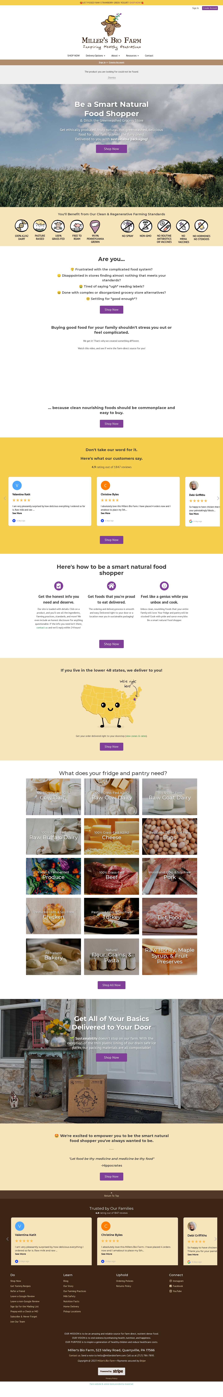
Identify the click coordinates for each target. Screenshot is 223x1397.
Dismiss (111, 77)
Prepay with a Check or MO (24, 1321)
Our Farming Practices (74, 1301)
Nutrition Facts (71, 1311)
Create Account (210, 8)
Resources (132, 55)
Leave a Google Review (22, 1306)
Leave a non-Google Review (24, 1311)
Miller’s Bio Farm (106, 1371)
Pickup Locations (72, 1321)
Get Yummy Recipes (20, 1296)
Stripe (142, 1371)
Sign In (195, 8)
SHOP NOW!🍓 (136, 2)
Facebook (176, 1296)
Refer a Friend (17, 1301)
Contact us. (75, 1365)
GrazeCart (129, 1394)
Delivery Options (95, 55)
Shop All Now (112, 989)
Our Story (68, 1296)
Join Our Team (17, 1332)
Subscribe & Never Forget (23, 1326)
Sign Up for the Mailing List (24, 1316)
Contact (149, 55)
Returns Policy (123, 1296)
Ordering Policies (124, 1291)
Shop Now (111, 149)
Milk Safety (69, 1306)
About (115, 55)
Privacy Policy (111, 1389)
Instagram (176, 1291)
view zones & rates (136, 739)
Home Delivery (71, 1316)
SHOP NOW (74, 55)
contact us (42, 631)
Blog (65, 1291)
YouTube (175, 1301)
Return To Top (111, 1198)
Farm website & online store (102, 1394)
